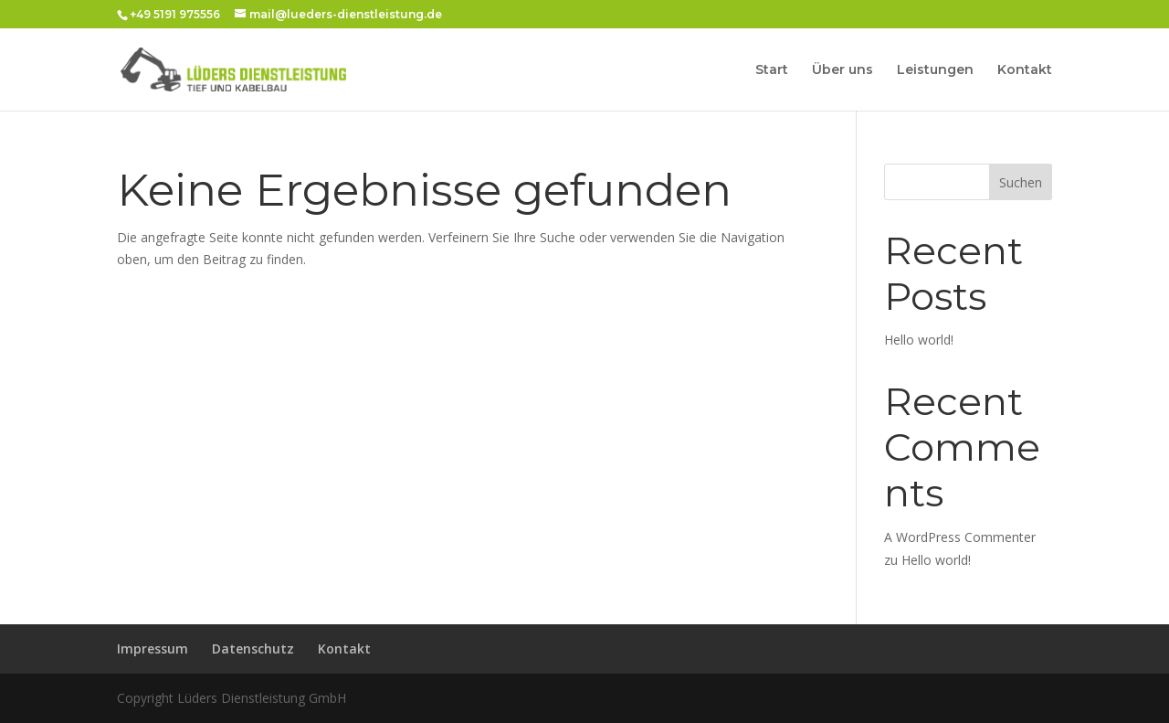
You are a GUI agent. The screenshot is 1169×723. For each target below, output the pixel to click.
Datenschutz (253, 648)
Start (771, 70)
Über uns (842, 70)
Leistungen (935, 70)
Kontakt (1024, 70)
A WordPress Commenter (960, 537)
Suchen (1020, 182)
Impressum (152, 648)
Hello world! (918, 339)
